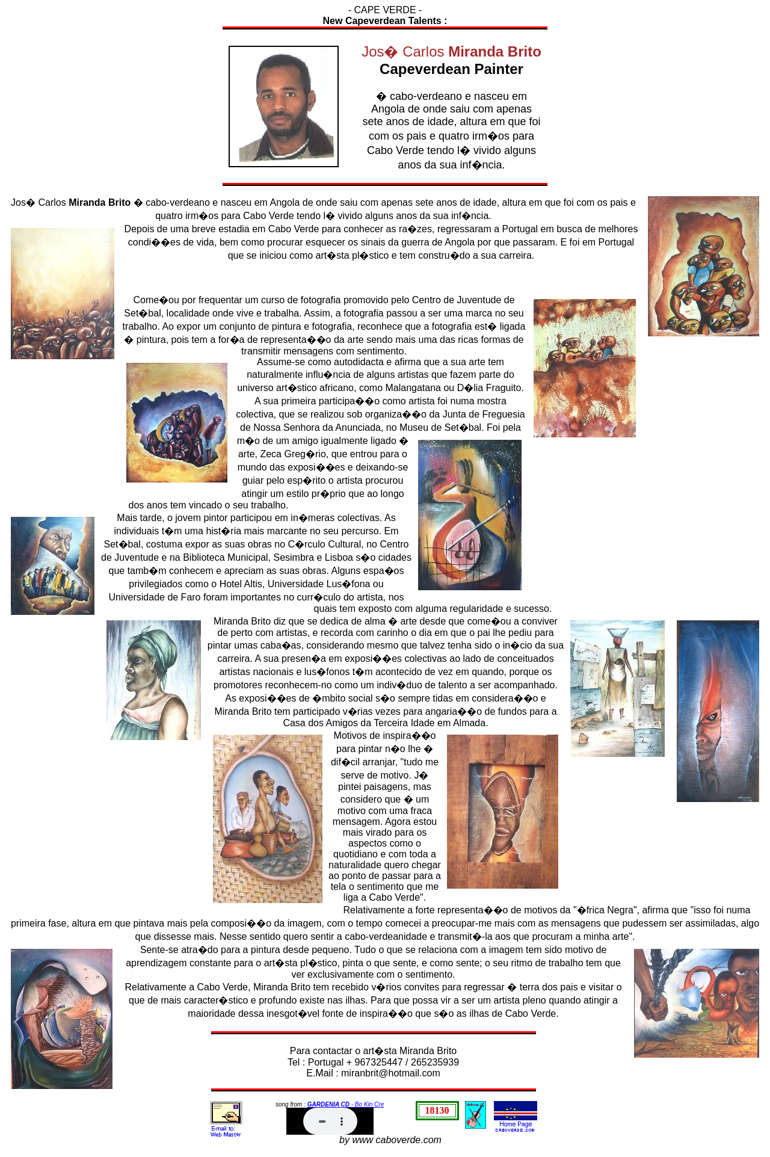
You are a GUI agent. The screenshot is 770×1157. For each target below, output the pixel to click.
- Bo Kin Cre (345, 1104)
